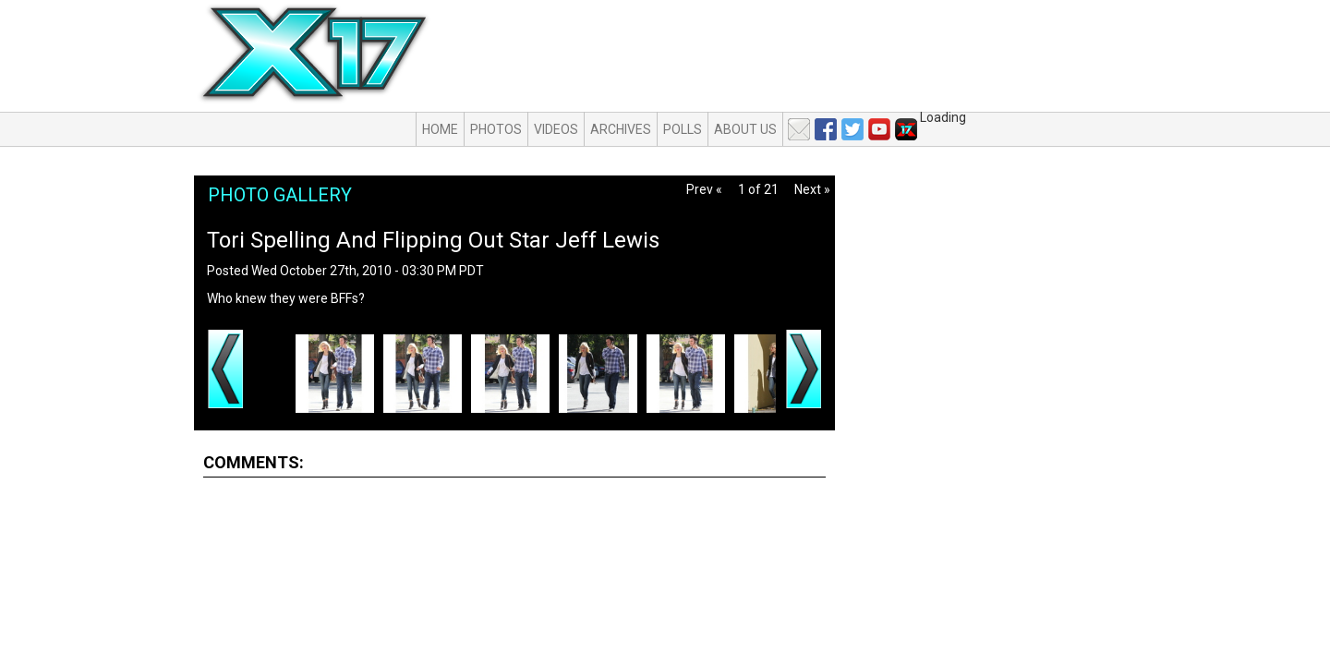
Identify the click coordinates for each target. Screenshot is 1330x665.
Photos (496, 129)
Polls (682, 129)
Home (440, 129)
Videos (556, 129)
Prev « (704, 189)
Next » (812, 189)
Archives (620, 129)
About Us (745, 129)
